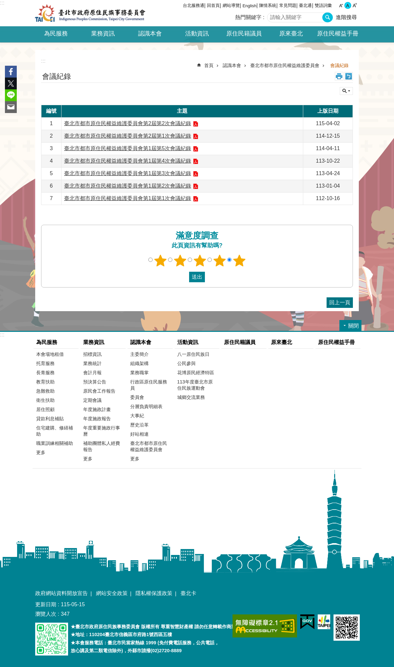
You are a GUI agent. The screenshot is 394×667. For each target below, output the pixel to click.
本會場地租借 (50, 354)
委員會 (137, 397)
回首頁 (213, 5)
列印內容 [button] (339, 76)
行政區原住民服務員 (148, 385)
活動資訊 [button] (197, 33)
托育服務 (45, 363)
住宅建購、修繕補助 (54, 431)
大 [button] (354, 5)
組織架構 (139, 363)
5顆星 (239, 260)
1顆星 (160, 260)
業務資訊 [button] (103, 33)
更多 (40, 452)
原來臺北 (291, 33)
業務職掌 (139, 372)
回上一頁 (339, 302)
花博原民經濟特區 (195, 372)
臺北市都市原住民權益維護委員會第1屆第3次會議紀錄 (127, 173)
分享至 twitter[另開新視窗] (11, 83)
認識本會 (232, 65)
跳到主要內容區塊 (3, 3)
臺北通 (305, 5)
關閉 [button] (346, 91)
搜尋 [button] (327, 17)
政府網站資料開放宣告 (61, 593)
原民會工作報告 (99, 391)
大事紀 (137, 415)
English (250, 5)
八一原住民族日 (193, 354)
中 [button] (347, 5)
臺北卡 (188, 593)
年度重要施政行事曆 (101, 431)
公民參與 (186, 363)
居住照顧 (45, 409)
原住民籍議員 (244, 33)
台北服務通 (193, 5)
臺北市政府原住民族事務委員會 (90, 13)
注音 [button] (348, 76)
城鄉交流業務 (191, 397)
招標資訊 (92, 354)
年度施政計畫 (97, 409)
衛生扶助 (45, 400)
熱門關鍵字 (248, 17)
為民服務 (46, 342)
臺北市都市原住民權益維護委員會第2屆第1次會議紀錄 (127, 136)
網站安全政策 (112, 593)
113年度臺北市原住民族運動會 (195, 385)
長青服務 (45, 372)
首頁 (208, 65)
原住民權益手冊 (337, 33)
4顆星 (219, 260)
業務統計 (92, 363)
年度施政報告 (97, 418)
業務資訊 (93, 342)
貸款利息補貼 (50, 418)
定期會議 (92, 400)
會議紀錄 (339, 65)
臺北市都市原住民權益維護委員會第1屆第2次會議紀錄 (127, 186)
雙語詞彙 (323, 5)
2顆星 (180, 260)
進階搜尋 (346, 17)
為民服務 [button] (56, 33)
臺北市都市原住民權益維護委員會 (284, 65)
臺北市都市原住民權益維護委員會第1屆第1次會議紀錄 (127, 198)
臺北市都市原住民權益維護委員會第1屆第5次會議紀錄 (127, 148)
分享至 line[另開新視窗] (11, 95)
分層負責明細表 (146, 406)
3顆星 (200, 260)
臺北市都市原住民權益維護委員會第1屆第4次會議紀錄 (127, 161)
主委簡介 (139, 354)
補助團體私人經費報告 (101, 446)
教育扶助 (45, 381)
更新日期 (45, 604)
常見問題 (287, 5)
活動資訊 (187, 342)
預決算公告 (94, 381)
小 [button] (340, 5)
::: (2, 3)
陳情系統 (267, 5)
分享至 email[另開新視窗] (11, 107)
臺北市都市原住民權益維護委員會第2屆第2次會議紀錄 (127, 123)
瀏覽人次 (45, 614)
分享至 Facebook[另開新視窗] (11, 72)
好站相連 (139, 434)
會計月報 (92, 372)
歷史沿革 (139, 424)
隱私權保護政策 (153, 593)
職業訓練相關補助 (54, 443)
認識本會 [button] (150, 33)
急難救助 (45, 391)
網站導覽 (231, 5)
